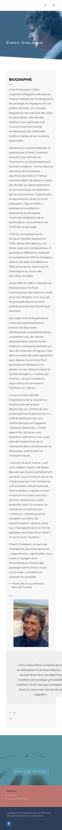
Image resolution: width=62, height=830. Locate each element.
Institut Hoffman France (17, 799)
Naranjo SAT (13, 795)
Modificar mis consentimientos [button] (29, 816)
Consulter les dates (31, 771)
